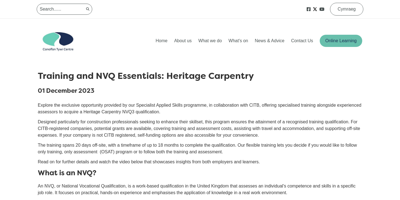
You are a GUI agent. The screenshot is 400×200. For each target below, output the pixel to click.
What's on (238, 40)
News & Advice (269, 40)
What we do (210, 40)
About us (183, 40)
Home (162, 40)
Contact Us (302, 40)
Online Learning (341, 40)
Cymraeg (347, 9)
